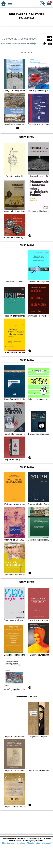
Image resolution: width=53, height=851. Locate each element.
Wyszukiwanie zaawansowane (14, 43)
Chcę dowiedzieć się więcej (13, 843)
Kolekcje (32, 43)
